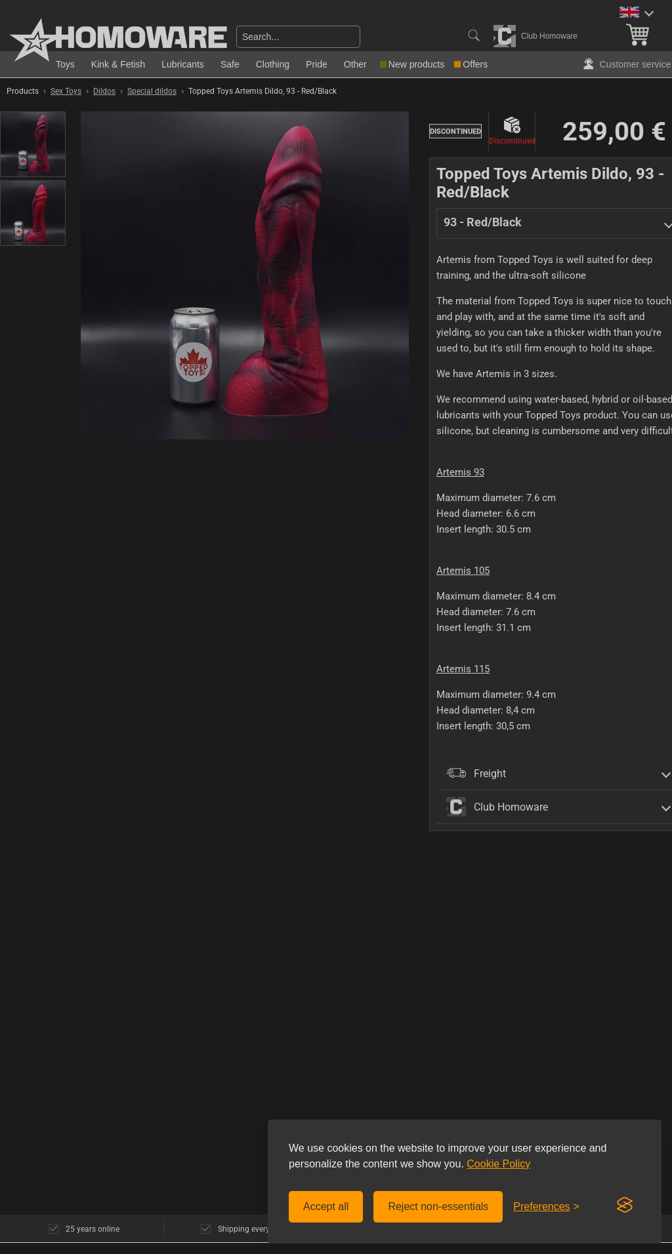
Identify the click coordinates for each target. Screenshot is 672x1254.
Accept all (325, 1206)
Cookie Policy (498, 1163)
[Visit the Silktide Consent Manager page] (624, 1205)
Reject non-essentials (438, 1206)
